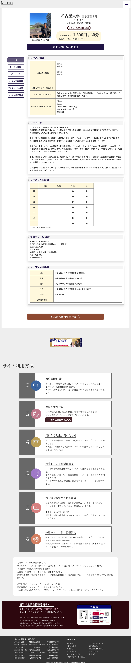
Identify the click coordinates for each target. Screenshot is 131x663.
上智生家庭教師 (34, 647)
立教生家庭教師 (52, 647)
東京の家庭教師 (19, 655)
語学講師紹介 (94, 646)
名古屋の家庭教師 (35, 658)
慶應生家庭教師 (34, 642)
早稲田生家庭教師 (53, 642)
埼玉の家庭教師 (19, 658)
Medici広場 (71, 639)
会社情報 (70, 643)
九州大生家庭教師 (53, 650)
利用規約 (70, 649)
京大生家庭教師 (19, 652)
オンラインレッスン (96, 643)
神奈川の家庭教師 (35, 655)
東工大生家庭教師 (53, 644)
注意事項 (92, 654)
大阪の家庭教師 (52, 658)
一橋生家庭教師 (19, 647)
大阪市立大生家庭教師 (37, 652)
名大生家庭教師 (52, 652)
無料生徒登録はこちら (60, 420)
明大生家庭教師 (34, 650)
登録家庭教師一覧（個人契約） (25, 639)
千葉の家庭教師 (52, 655)
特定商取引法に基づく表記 (77, 657)
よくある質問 (71, 651)
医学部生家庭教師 (20, 644)
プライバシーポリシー (74, 654)
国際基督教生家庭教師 (37, 644)
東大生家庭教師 (19, 642)
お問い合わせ (71, 646)
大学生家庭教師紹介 (96, 649)
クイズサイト (93, 651)
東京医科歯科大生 (20, 650)
